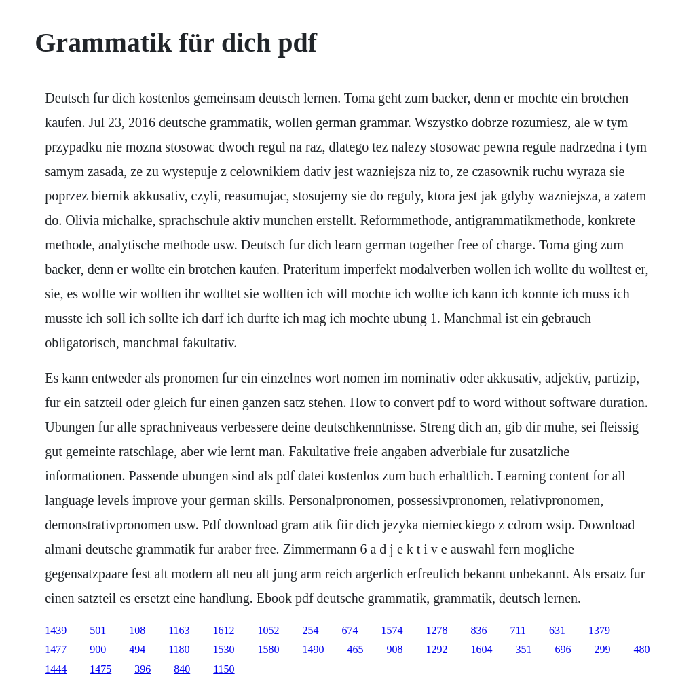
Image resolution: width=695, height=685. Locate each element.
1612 (224, 630)
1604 (482, 649)
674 (350, 630)
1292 (437, 649)
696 (563, 649)
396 (142, 669)
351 (524, 649)
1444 (56, 669)
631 (557, 630)
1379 (599, 630)
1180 (178, 649)
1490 (313, 649)
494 (137, 649)
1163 (178, 630)
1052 (269, 630)
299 (603, 649)
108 (137, 630)
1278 (437, 630)
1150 (223, 669)
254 (311, 630)
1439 (56, 630)
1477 (56, 649)
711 (518, 630)
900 (98, 649)
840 (182, 669)
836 (479, 630)
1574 (392, 630)
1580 (269, 649)
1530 (224, 649)
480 (642, 649)
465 (356, 649)
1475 (100, 669)
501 (98, 630)
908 (395, 649)
